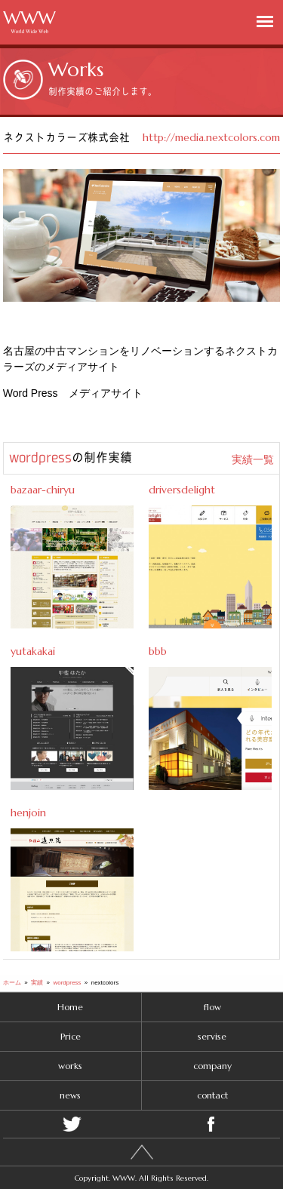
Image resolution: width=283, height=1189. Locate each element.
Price (70, 1036)
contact (212, 1095)
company (212, 1065)
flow (212, 1006)
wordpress (40, 457)
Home (70, 1006)
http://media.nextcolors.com (211, 137)
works (70, 1065)
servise (212, 1036)
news (70, 1095)
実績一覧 (253, 459)
